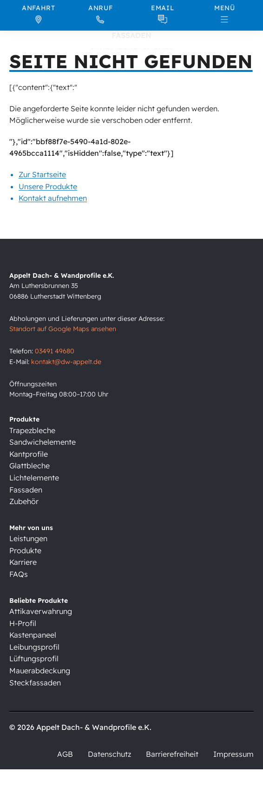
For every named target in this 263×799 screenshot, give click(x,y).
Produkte (25, 550)
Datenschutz (109, 754)
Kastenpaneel (32, 634)
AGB (65, 754)
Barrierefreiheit (172, 754)
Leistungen (28, 538)
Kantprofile (28, 454)
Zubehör (24, 501)
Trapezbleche (32, 430)
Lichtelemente (34, 477)
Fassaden (25, 489)
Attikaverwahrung (40, 611)
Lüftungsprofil (34, 658)
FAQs (18, 574)
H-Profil (22, 623)
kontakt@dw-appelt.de (66, 362)
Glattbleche (29, 465)
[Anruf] (101, 14)
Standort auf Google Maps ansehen (62, 329)
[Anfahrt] (38, 14)
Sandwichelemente (42, 442)
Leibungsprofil (34, 647)
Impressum (233, 754)
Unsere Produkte (48, 186)
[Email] (162, 14)
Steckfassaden (35, 682)
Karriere (23, 562)
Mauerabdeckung (39, 670)
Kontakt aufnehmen (53, 198)
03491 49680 (54, 351)
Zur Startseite (42, 174)
